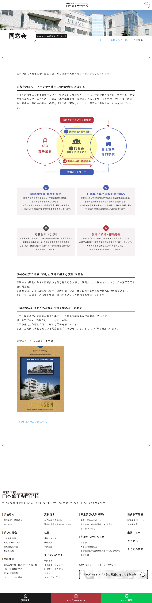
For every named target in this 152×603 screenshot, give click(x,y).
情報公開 (85, 555)
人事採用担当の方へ (90, 547)
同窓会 (84, 542)
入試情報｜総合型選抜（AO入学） (97, 524)
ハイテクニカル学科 (13, 577)
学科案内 (9, 559)
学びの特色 (10, 532)
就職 (47, 532)
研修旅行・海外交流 (53, 569)
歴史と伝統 (9, 551)
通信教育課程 (135, 514)
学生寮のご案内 (88, 528)
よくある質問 (135, 549)
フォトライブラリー (53, 577)
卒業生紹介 (49, 547)
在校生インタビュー (53, 565)
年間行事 (48, 561)
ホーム (103, 40)
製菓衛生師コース (135, 520)
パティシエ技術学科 (13, 569)
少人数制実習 (10, 538)
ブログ (47, 573)
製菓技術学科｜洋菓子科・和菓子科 (20, 565)
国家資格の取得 (11, 547)
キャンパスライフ (54, 555)
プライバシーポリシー (105, 565)
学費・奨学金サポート (91, 520)
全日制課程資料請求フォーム (57, 520)
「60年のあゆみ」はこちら (32, 421)
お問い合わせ (85, 565)
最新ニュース (135, 532)
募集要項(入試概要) (92, 514)
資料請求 (49, 514)
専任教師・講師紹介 (13, 520)
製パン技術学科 (11, 573)
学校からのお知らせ (121, 40)
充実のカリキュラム (13, 542)
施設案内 (8, 524)
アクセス (132, 541)
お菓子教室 (132, 524)
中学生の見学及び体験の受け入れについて (100, 551)
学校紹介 (9, 514)
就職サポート (50, 538)
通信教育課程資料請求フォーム (58, 524)
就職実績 (48, 542)
